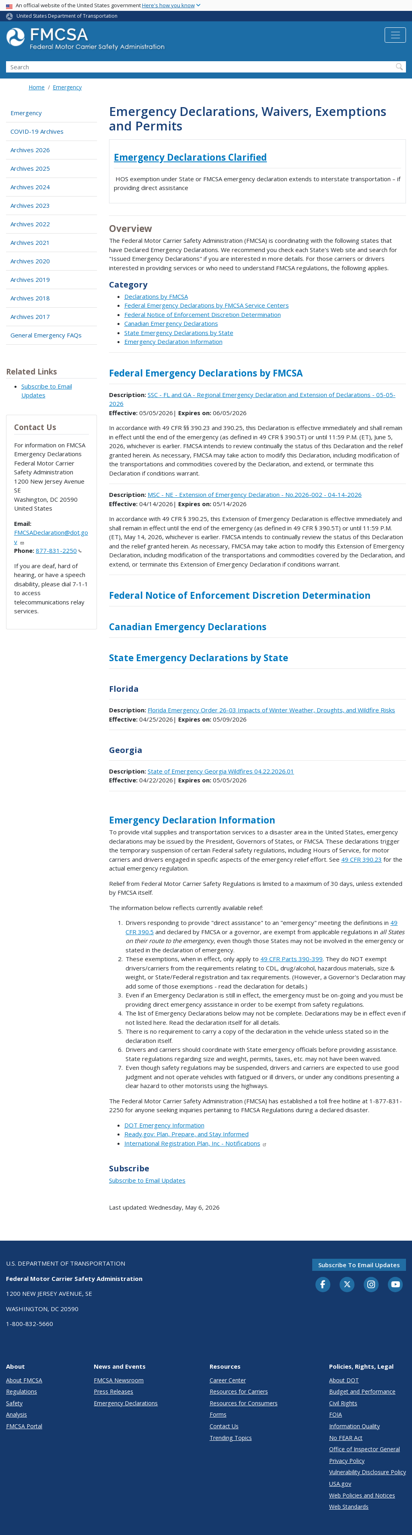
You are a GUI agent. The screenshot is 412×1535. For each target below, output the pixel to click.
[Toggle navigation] (395, 35)
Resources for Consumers (244, 1403)
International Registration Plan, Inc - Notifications (196, 1143)
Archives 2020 (30, 261)
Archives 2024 (30, 187)
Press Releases (113, 1391)
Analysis (16, 1414)
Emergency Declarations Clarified (190, 157)
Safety (14, 1403)
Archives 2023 (30, 205)
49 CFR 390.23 (361, 859)
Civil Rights (343, 1403)
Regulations (21, 1391)
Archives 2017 (30, 316)
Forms (218, 1414)
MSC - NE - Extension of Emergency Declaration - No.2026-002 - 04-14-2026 (255, 494)
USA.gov (340, 1483)
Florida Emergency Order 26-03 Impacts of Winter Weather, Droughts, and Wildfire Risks (271, 710)
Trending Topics (231, 1438)
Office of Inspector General (364, 1449)
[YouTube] (395, 1285)
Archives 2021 (30, 242)
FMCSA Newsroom (119, 1380)
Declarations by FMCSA (156, 296)
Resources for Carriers (239, 1391)
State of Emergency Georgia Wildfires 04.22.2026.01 (221, 771)
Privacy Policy (347, 1461)
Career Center (228, 1380)
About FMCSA (24, 1380)
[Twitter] (347, 1285)
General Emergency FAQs (46, 335)
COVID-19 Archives (37, 131)
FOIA (335, 1414)
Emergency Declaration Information (173, 341)
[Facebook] (323, 1285)
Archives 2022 (30, 224)
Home (37, 87)
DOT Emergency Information (164, 1125)
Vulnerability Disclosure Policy (367, 1472)
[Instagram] (371, 1285)
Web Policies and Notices (362, 1495)
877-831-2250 (59, 550)
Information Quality (354, 1426)
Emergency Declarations (126, 1403)
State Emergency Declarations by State (178, 333)
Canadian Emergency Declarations (171, 323)
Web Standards (349, 1506)
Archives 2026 (30, 150)
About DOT (344, 1380)
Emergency (67, 87)
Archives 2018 (30, 298)
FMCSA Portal (24, 1426)
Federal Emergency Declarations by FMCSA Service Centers (206, 305)
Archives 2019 (30, 279)
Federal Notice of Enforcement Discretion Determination (202, 314)
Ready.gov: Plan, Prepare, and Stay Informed (186, 1134)
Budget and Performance (362, 1391)
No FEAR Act (346, 1438)
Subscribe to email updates (359, 1265)
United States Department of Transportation (66, 15)
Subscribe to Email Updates (147, 1180)
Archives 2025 (30, 168)
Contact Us (224, 1426)
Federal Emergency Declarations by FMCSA (206, 373)
